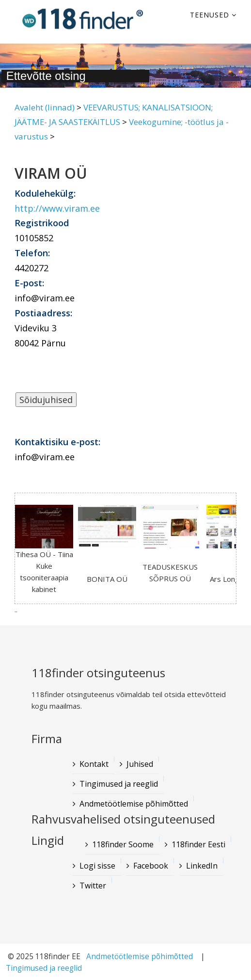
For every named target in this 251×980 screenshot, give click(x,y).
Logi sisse (97, 865)
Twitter (92, 885)
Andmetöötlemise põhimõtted (139, 956)
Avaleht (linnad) (45, 107)
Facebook (150, 865)
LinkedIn (202, 865)
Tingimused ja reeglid (44, 968)
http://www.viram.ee (57, 208)
